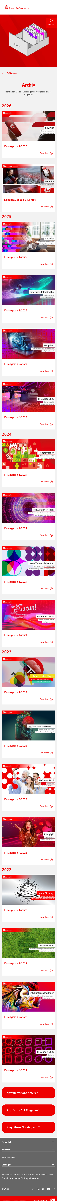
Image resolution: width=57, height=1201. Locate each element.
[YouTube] (48, 1189)
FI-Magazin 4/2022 (15, 1070)
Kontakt (51, 23)
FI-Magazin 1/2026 (15, 146)
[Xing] (43, 1189)
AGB (51, 1174)
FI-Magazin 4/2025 (15, 417)
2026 (6, 105)
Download (44, 153)
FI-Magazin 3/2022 (15, 1016)
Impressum (19, 1174)
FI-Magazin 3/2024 (15, 581)
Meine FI (19, 1178)
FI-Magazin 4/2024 (15, 635)
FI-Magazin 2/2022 (15, 963)
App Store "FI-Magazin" (23, 1110)
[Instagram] (38, 1189)
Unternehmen (28, 1157)
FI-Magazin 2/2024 (15, 528)
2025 (6, 216)
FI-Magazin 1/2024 (15, 474)
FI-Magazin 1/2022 (15, 910)
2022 (6, 869)
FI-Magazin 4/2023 (15, 852)
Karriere (28, 1149)
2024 (6, 434)
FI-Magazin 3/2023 (15, 799)
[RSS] (54, 1189)
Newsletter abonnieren (22, 1093)
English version (31, 1178)
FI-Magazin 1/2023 (15, 692)
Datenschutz (41, 1174)
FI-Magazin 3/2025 (15, 363)
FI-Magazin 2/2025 (15, 310)
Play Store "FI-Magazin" (23, 1127)
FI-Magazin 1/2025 (15, 257)
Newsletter (7, 1174)
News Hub (28, 1142)
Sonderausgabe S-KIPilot (20, 199)
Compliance (7, 1178)
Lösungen (28, 1165)
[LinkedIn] (33, 1189)
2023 (6, 651)
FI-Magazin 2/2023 (15, 745)
